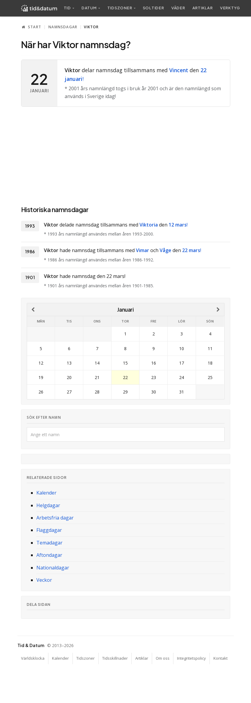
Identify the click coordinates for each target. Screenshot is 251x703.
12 (40, 363)
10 (181, 348)
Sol (153, 8)
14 (97, 363)
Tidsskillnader (115, 658)
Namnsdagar (62, 26)
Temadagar (49, 542)
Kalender (46, 492)
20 (69, 377)
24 (181, 377)
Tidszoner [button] (119, 7)
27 (69, 392)
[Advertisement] (125, 155)
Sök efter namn (44, 417)
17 (181, 363)
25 (210, 377)
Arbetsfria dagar (55, 517)
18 (210, 363)
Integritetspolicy (191, 658)
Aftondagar (49, 555)
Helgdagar (48, 505)
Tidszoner (85, 658)
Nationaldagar (52, 567)
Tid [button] (67, 7)
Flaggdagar (49, 530)
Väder (178, 7)
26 (40, 392)
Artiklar (202, 7)
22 (125, 377)
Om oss (163, 658)
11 (210, 348)
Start (31, 26)
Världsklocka (32, 658)
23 (153, 377)
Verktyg (230, 7)
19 (40, 377)
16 (153, 363)
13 (69, 363)
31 (181, 392)
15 (125, 363)
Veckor (44, 580)
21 (97, 377)
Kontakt (220, 658)
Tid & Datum (30, 645)
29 (125, 392)
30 (153, 392)
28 (97, 392)
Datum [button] (89, 7)
